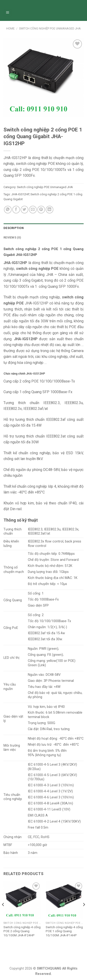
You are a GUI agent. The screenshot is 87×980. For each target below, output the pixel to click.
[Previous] (3, 914)
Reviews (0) (12, 237)
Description (13, 228)
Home (10, 28)
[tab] (43, 228)
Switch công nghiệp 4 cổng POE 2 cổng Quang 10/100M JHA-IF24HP (22, 931)
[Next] (83, 914)
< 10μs (62, 584)
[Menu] (8, 13)
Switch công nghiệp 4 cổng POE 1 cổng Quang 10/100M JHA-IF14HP (64, 931)
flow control (37, 546)
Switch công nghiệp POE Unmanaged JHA (50, 28)
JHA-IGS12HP (20, 194)
